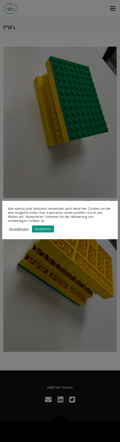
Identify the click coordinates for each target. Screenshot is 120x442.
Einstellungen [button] (19, 229)
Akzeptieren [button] (43, 229)
